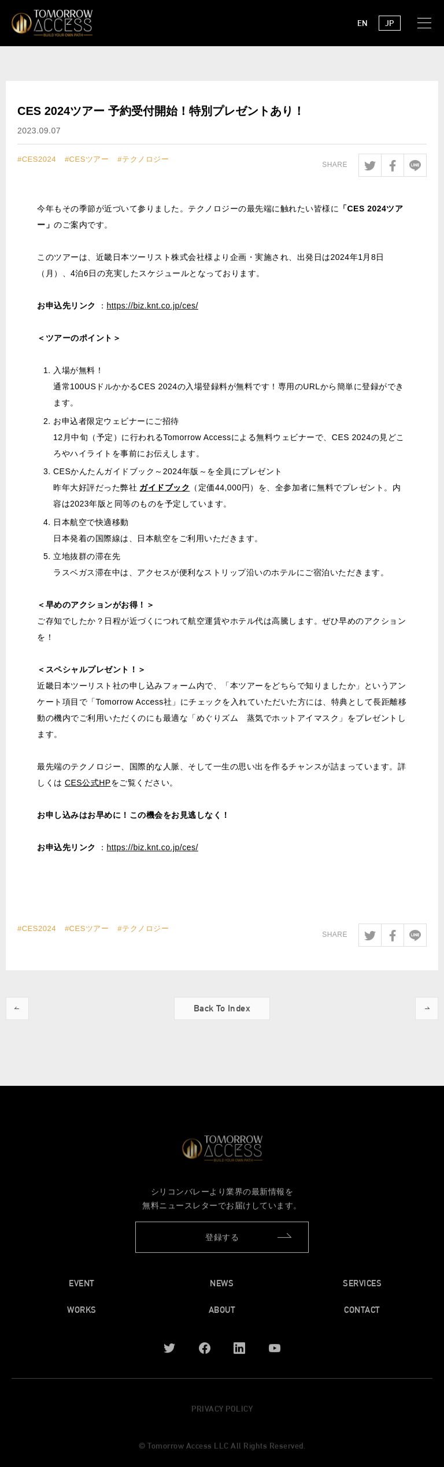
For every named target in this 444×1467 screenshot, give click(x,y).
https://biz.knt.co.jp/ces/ (152, 306)
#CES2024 (36, 159)
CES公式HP (88, 783)
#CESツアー (87, 159)
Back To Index (222, 1011)
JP (389, 23)
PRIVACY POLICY (222, 1411)
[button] (426, 23)
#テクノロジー (143, 159)
